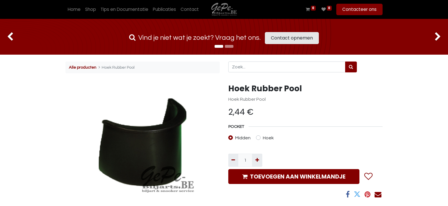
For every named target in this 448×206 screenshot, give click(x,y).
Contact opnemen (292, 38)
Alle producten (82, 67)
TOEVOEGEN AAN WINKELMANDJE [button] (293, 177)
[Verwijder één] (233, 160)
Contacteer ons (359, 9)
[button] (368, 177)
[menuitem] (74, 9)
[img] (18, 37)
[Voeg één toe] (257, 160)
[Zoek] (351, 67)
